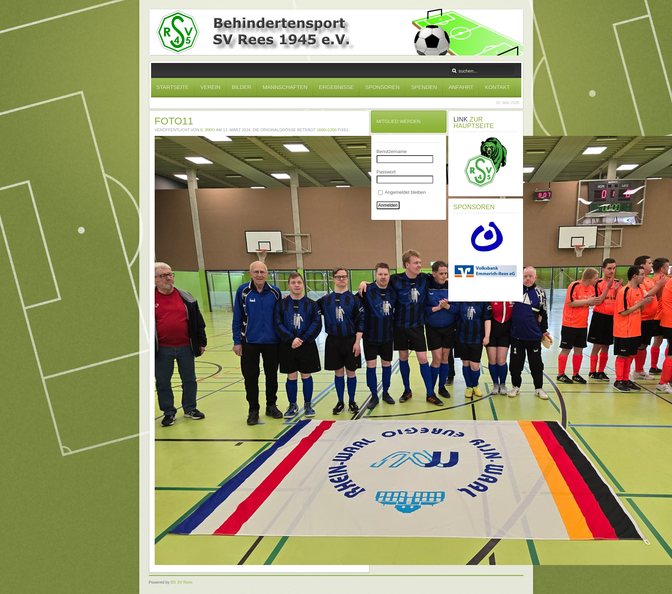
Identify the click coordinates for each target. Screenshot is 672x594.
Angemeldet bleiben (402, 192)
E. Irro (207, 130)
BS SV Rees (182, 582)
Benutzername (392, 151)
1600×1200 (327, 130)
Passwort (386, 172)
